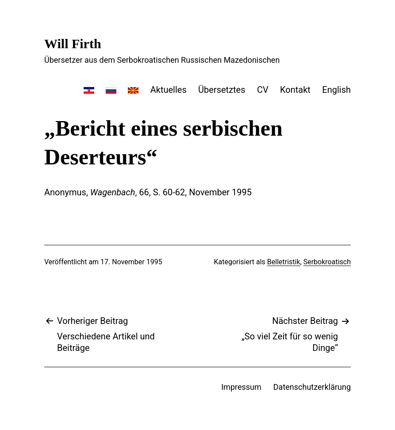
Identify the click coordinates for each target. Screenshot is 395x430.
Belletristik (283, 262)
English (336, 89)
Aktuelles (168, 89)
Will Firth (72, 43)
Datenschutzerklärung (312, 387)
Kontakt (295, 89)
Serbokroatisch (327, 262)
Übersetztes (221, 89)
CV (262, 89)
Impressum (241, 387)
